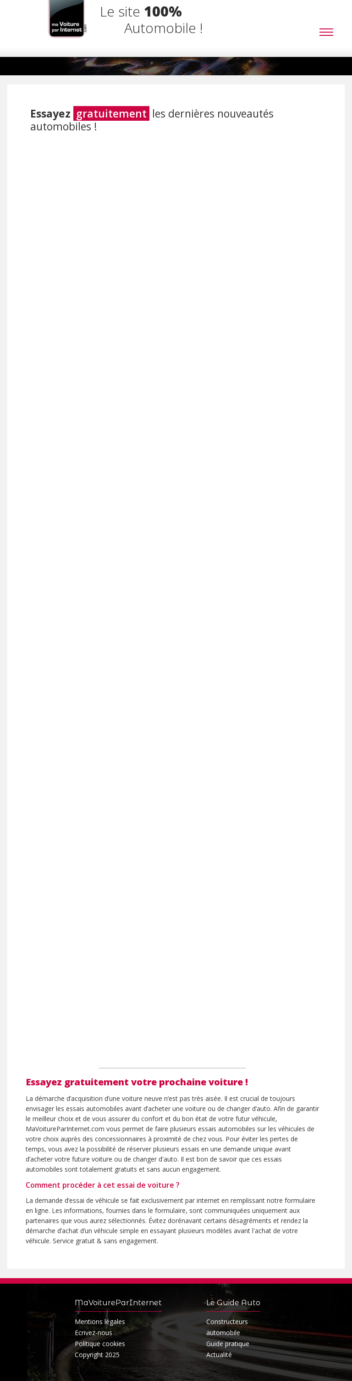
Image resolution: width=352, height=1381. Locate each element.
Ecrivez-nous (93, 1332)
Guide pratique (227, 1343)
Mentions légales (100, 1321)
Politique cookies (100, 1343)
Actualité (219, 1354)
